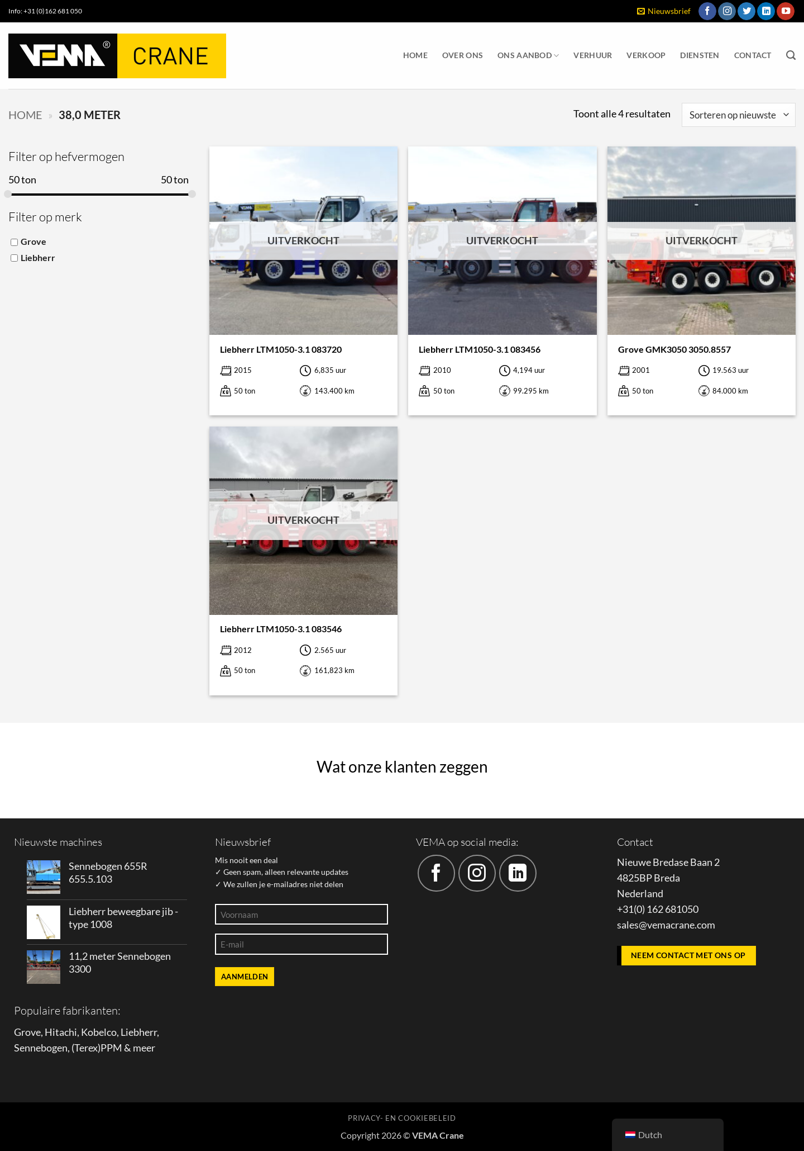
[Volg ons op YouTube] (786, 11)
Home (415, 55)
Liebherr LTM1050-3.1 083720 (281, 349)
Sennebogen (41, 1048)
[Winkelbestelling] (739, 115)
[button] (664, 11)
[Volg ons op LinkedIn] (766, 11)
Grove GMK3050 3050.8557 (674, 349)
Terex (86, 1048)
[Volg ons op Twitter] (746, 11)
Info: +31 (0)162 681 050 (45, 11)
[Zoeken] (791, 55)
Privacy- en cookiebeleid (402, 1118)
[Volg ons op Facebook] (707, 11)
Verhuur (592, 55)
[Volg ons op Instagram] (727, 11)
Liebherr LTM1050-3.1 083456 (479, 349)
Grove (33, 241)
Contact (753, 55)
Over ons (462, 55)
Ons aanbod (528, 55)
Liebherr (38, 257)
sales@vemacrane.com (666, 925)
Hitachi (61, 1032)
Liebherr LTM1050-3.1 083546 (281, 628)
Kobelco (99, 1032)
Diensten (699, 55)
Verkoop (646, 55)
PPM (111, 1048)
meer (144, 1048)
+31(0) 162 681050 (657, 909)
